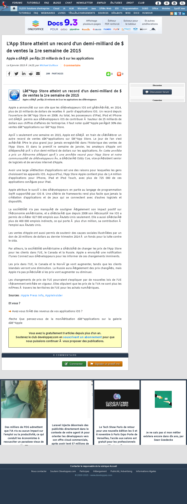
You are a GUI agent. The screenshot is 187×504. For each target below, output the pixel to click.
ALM (71, 8)
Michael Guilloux (49, 71)
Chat (68, 3)
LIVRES (61, 13)
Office (155, 8)
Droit (130, 3)
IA (64, 8)
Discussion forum (157, 92)
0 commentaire (72, 71)
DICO (136, 13)
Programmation (130, 8)
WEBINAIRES (48, 13)
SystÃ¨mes (179, 8)
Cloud (56, 8)
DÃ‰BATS (116, 13)
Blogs (57, 3)
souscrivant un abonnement (82, 343)
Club (141, 3)
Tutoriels (33, 3)
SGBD (145, 8)
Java (93, 8)
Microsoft (82, 8)
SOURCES (103, 13)
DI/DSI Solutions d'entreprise (34, 8)
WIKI (128, 13)
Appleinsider (54, 301)
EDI (117, 8)
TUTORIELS (25, 13)
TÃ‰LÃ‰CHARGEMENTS (81, 13)
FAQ (46, 3)
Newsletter (84, 3)
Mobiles (166, 8)
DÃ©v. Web (105, 8)
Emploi (101, 3)
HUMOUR (147, 13)
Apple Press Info (32, 301)
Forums (17, 3)
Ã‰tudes (116, 3)
